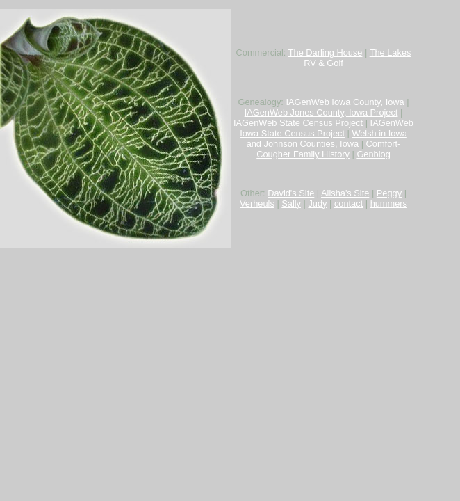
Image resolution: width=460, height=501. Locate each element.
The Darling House (325, 52)
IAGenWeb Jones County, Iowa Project (321, 112)
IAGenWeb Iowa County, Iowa (345, 102)
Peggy (389, 193)
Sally (291, 203)
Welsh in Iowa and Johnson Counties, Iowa (327, 138)
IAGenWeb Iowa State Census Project (326, 128)
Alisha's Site (345, 193)
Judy (317, 203)
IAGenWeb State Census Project (298, 123)
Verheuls (257, 203)
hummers (388, 203)
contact (348, 203)
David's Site (291, 193)
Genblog (373, 154)
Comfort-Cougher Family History (328, 148)
